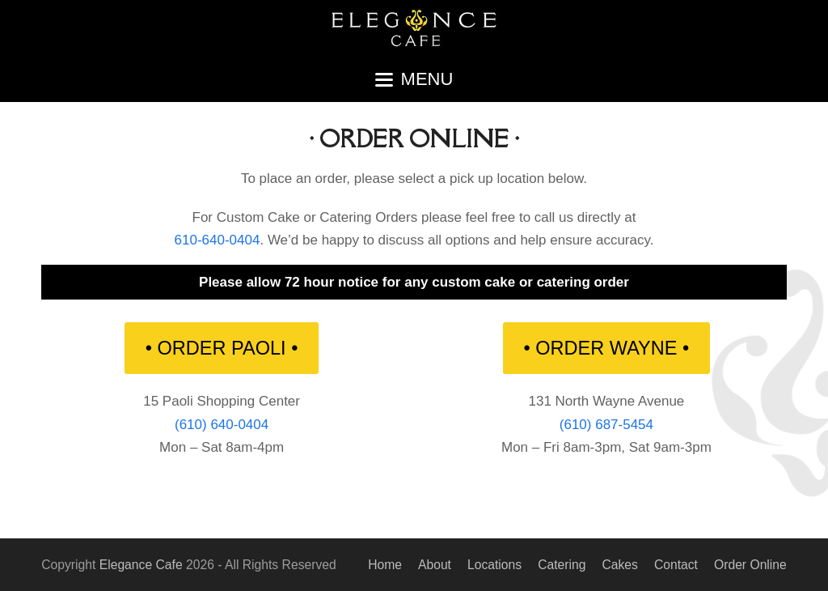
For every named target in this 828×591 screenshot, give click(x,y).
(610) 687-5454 (606, 424)
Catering (561, 565)
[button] (414, 79)
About (434, 565)
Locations (494, 565)
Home (385, 565)
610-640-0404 (217, 240)
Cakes (619, 565)
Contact (676, 565)
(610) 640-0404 (221, 424)
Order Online (750, 565)
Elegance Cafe (141, 565)
